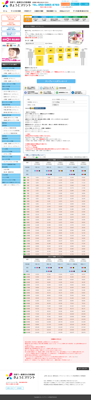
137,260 (49, 332)
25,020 (49, 230)
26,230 (49, 233)
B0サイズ (27, 131)
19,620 (72, 206)
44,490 (49, 290)
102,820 (72, 314)
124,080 (49, 327)
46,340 (37, 298)
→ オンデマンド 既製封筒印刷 (9, 133)
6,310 (37, 190)
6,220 (37, 188)
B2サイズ (33, 117)
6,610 (37, 198)
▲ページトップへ (82, 368)
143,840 (72, 329)
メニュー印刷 (5, 177)
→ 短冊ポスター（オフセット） (10, 96)
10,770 (49, 204)
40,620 (37, 292)
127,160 (60, 329)
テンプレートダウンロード (56, 81)
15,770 (72, 188)
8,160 (49, 180)
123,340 (72, 322)
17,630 (60, 211)
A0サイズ (27, 115)
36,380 (60, 254)
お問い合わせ (48, 376)
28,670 (49, 238)
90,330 (60, 314)
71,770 (37, 311)
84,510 (49, 311)
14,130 (49, 209)
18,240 (83, 198)
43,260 (49, 287)
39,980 (72, 248)
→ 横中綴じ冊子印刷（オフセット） (11, 112)
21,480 (83, 209)
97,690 (49, 316)
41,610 (37, 295)
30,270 (60, 241)
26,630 (72, 222)
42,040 (49, 285)
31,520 (37, 251)
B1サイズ (27, 117)
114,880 (60, 324)
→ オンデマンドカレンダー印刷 (10, 161)
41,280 (60, 282)
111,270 (37, 329)
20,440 (83, 206)
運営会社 (55, 376)
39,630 (49, 279)
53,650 (72, 292)
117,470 (49, 324)
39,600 (37, 290)
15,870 (49, 211)
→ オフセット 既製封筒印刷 (9, 128)
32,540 (37, 254)
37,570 (37, 285)
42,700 (72, 254)
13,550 (37, 211)
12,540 (60, 196)
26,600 (60, 233)
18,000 (83, 193)
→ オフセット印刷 (6, 154)
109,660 (72, 316)
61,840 (72, 298)
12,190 (60, 190)
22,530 (72, 211)
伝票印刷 (4, 136)
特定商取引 (76, 376)
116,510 (72, 319)
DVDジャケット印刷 (7, 156)
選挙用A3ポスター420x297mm (32, 126)
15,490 (72, 182)
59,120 (49, 300)
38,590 (37, 287)
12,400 (49, 206)
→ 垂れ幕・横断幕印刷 (8, 172)
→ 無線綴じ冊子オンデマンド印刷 (10, 120)
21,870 (60, 222)
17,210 (49, 214)
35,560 (37, 279)
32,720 (60, 246)
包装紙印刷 (5, 138)
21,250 (49, 222)
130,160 (72, 324)
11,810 (60, 185)
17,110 (83, 182)
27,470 (37, 241)
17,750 (83, 188)
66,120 (37, 308)
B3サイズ (40, 117)
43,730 (60, 287)
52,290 (72, 290)
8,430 (49, 185)
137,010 (72, 327)
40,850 (49, 282)
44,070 (72, 274)
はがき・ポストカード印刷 (8, 84)
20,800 (60, 219)
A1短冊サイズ (28, 120)
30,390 (72, 230)
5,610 (37, 177)
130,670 (49, 329)
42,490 (60, 285)
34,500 (72, 238)
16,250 (72, 198)
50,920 (72, 287)
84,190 (60, 311)
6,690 (37, 201)
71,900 (60, 306)
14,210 (60, 204)
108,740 (60, 322)
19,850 (37, 222)
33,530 (49, 248)
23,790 (49, 227)
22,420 (37, 227)
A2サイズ (40, 115)
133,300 (60, 332)
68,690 (72, 300)
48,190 (72, 282)
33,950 (60, 248)
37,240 (72, 243)
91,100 (49, 314)
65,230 (49, 303)
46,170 (60, 292)
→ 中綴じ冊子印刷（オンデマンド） (11, 107)
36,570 (37, 282)
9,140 (49, 201)
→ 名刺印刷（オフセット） (9, 78)
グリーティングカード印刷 (8, 180)
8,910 (49, 196)
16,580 (60, 209)
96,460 (60, 316)
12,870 (60, 201)
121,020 (60, 327)
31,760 (72, 233)
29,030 (72, 227)
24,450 (37, 233)
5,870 (37, 182)
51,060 (37, 300)
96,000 (72, 311)
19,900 (49, 219)
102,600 (60, 319)
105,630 (37, 327)
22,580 (49, 225)
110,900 (49, 322)
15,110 (37, 214)
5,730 (37, 180)
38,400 (49, 277)
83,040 (37, 316)
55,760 (37, 303)
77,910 (49, 308)
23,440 (37, 230)
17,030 (83, 180)
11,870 (37, 209)
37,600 (60, 274)
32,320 (49, 246)
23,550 (72, 214)
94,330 (37, 322)
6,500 (37, 196)
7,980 (49, 177)
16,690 (37, 217)
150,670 (72, 332)
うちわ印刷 (5, 174)
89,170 (72, 308)
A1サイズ (33, 115)
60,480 (37, 306)
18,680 (60, 214)
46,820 (72, 279)
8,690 (49, 190)
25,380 (60, 230)
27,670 (72, 225)
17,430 (83, 185)
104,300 (49, 319)
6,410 (37, 193)
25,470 (37, 235)
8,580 (49, 188)
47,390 (60, 295)
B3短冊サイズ (37, 122)
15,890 (72, 190)
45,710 (49, 292)
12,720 (60, 198)
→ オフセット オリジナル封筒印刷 (10, 130)
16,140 (72, 196)
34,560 (37, 277)
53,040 (49, 298)
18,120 (83, 196)
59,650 (60, 300)
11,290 (60, 180)
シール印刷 (5, 149)
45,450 (72, 277)
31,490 (60, 243)
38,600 (72, 246)
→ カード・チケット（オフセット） (11, 146)
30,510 (37, 248)
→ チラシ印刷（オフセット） (9, 70)
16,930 (83, 177)
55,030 (72, 295)
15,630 (72, 185)
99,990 (37, 324)
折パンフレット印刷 (7, 102)
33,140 (72, 235)
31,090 (49, 243)
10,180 (37, 206)
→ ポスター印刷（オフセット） (10, 91)
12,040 (60, 188)
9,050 (49, 198)
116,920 (37, 332)
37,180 (49, 274)
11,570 (60, 182)
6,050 (37, 185)
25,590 (72, 219)
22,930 (60, 225)
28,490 (37, 243)
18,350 (83, 201)
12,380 (60, 193)
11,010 (60, 177)
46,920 (49, 295)
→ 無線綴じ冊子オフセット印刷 (10, 117)
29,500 (37, 246)
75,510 (72, 303)
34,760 (49, 251)
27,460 (49, 235)
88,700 (37, 319)
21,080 (72, 209)
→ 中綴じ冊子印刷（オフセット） (10, 109)
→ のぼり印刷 (5, 169)
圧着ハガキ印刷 (6, 86)
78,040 (60, 308)
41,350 (72, 251)
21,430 (37, 225)
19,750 (60, 217)
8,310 (49, 182)
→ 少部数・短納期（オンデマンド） (11, 73)
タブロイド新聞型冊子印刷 (8, 164)
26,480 (37, 238)
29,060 (60, 238)
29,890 (49, 241)
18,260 (37, 219)
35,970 (49, 254)
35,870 (72, 241)
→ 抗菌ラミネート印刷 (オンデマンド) (11, 185)
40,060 (60, 279)
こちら (75, 356)
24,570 (72, 217)
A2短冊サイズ (37, 120)
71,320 (49, 306)
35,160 (60, 251)
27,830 (60, 235)
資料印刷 (4, 123)
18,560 (49, 217)
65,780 (60, 303)
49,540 (72, 285)
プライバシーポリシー (65, 376)
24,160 (60, 227)
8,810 (49, 193)
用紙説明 (27, 108)
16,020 (72, 193)
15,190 (72, 177)
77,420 (37, 314)
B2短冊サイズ (28, 122)
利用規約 (83, 376)
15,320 (72, 180)
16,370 (72, 201)
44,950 (60, 290)
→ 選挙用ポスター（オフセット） (10, 94)
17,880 (83, 190)
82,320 (72, 306)
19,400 (83, 204)
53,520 (60, 298)
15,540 (60, 206)
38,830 (60, 277)
